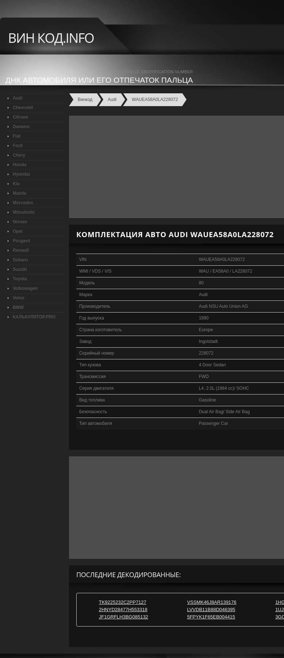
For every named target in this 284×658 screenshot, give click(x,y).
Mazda (19, 193)
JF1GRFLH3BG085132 (123, 617)
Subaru (20, 259)
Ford (18, 145)
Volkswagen (25, 288)
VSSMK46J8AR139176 (211, 602)
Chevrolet (23, 107)
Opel (18, 231)
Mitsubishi (23, 212)
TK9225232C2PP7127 (122, 602)
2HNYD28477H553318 (123, 609)
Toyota (20, 278)
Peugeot (21, 240)
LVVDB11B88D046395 (211, 609)
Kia (16, 183)
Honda (19, 164)
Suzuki (20, 269)
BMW (18, 307)
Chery (19, 155)
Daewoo (21, 126)
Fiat (16, 136)
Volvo (18, 297)
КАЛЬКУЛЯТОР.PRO (34, 316)
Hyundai (21, 174)
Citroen (20, 117)
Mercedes (23, 202)
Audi (18, 98)
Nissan (20, 221)
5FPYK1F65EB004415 (211, 617)
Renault (21, 250)
